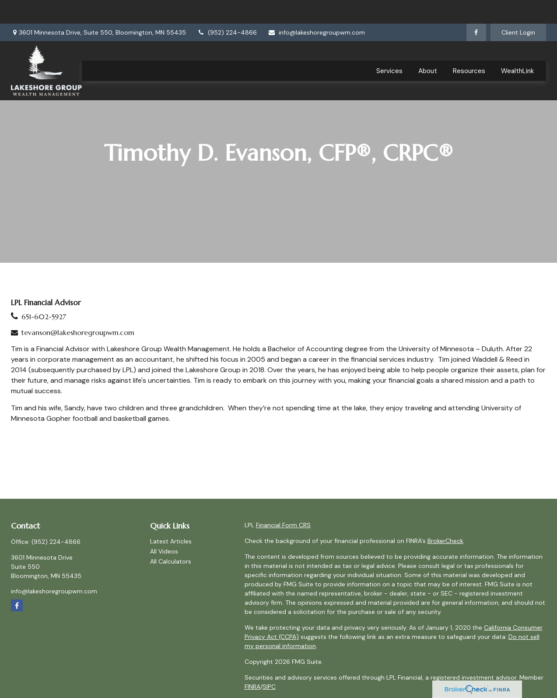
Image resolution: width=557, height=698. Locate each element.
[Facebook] (476, 9)
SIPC (269, 687)
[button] (389, 47)
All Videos (164, 551)
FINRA (252, 687)
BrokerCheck (445, 541)
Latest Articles (171, 541)
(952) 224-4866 (227, 9)
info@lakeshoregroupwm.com (316, 9)
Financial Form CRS (283, 525)
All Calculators (170, 561)
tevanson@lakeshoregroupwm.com (77, 332)
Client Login (518, 9)
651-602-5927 (43, 316)
